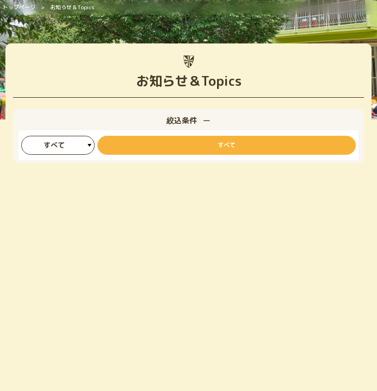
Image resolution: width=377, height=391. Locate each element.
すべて (227, 145)
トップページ (19, 7)
